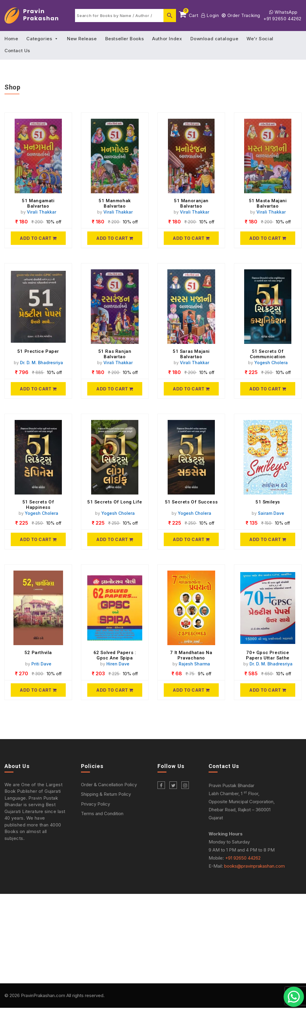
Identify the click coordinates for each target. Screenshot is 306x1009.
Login (210, 15)
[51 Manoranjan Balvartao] (191, 238)
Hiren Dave (117, 663)
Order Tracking (241, 15)
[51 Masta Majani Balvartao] (267, 238)
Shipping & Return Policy (106, 794)
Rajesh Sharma (194, 663)
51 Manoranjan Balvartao (191, 203)
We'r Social (260, 38)
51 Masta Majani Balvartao (268, 203)
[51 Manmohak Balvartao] (114, 238)
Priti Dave (41, 663)
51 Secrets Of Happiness (38, 504)
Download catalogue (214, 38)
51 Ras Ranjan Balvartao (114, 354)
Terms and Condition (102, 813)
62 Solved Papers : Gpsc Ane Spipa (115, 655)
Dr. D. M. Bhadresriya (41, 362)
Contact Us (17, 50)
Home (11, 38)
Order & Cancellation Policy (109, 784)
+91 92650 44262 (282, 18)
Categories (42, 39)
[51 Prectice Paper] (38, 388)
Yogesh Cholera (271, 362)
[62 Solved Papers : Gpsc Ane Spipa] (114, 690)
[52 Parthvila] (38, 690)
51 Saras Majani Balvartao (191, 354)
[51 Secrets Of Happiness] (38, 539)
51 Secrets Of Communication (268, 354)
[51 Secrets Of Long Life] (114, 539)
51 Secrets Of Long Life (114, 502)
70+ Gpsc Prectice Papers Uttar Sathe (268, 655)
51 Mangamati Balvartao (38, 203)
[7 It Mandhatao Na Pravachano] (191, 690)
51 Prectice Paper (38, 351)
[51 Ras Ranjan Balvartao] (114, 388)
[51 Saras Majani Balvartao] (191, 388)
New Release (82, 38)
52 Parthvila (38, 652)
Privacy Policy (95, 804)
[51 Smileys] (267, 539)
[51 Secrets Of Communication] (267, 388)
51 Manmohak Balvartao (115, 203)
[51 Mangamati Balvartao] (38, 238)
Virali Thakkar (41, 211)
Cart (188, 14)
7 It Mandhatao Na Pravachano (191, 655)
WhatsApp (283, 12)
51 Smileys (267, 502)
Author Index (167, 38)
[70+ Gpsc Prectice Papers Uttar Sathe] (267, 690)
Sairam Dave (271, 513)
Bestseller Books (124, 38)
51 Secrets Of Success (191, 502)
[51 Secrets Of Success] (191, 539)
